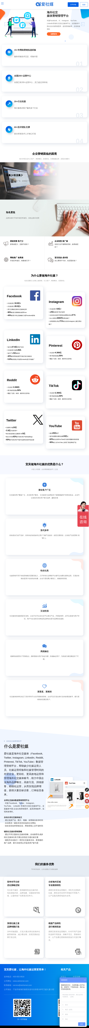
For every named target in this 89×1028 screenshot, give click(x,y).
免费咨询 (54, 34)
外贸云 (63, 977)
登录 (83, 5)
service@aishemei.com (22, 985)
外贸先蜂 (76, 977)
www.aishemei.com (21, 981)
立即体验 (73, 4)
